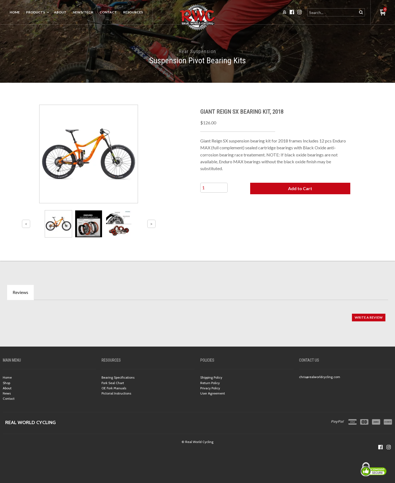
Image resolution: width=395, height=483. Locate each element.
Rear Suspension (197, 51)
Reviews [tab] (20, 292)
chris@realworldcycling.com (319, 377)
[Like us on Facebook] (380, 447)
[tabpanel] (197, 315)
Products (35, 12)
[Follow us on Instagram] (388, 447)
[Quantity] (214, 188)
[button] (300, 188)
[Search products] (332, 12)
